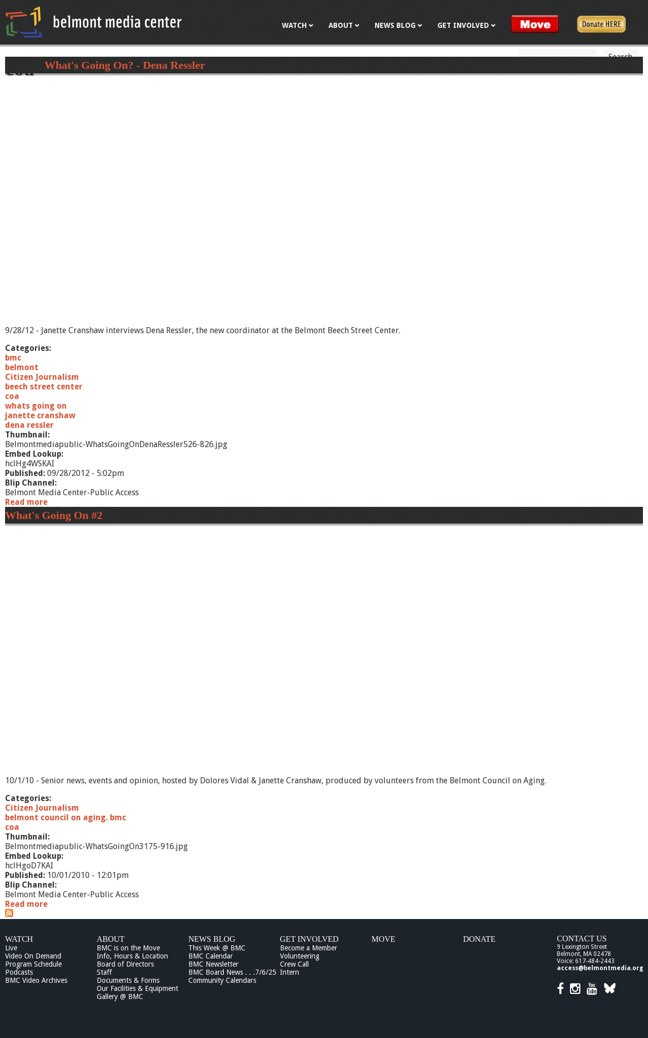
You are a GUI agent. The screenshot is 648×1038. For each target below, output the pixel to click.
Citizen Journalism (42, 377)
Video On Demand (33, 956)
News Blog (211, 939)
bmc (13, 358)
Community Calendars (222, 980)
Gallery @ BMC (120, 996)
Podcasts (19, 972)
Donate (479, 939)
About (111, 939)
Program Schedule (33, 964)
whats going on (36, 406)
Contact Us (581, 938)
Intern (289, 972)
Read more (26, 502)
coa (12, 396)
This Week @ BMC (217, 948)
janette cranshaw (40, 415)
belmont (21, 367)
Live (11, 948)
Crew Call (294, 964)
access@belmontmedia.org (600, 968)
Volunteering (299, 956)
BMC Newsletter (213, 964)
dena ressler (29, 425)
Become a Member (308, 948)
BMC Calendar (210, 956)
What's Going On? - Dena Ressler (125, 65)
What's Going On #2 (54, 515)
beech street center (44, 386)
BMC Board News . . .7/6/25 (232, 972)
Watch (19, 939)
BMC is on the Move (128, 948)
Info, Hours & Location (132, 956)
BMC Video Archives (36, 980)
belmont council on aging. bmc (65, 817)
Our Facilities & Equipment (137, 988)
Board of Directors (125, 964)
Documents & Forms (128, 980)
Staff (104, 972)
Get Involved (309, 939)
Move (383, 939)
